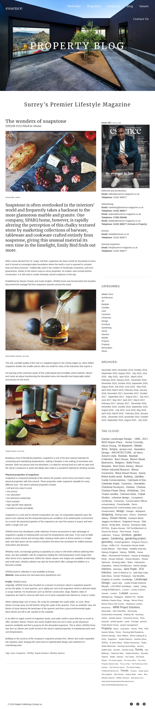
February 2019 (108, 380)
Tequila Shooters (42, 653)
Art (103, 301)
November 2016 (109, 407)
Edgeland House (131, 521)
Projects (105, 341)
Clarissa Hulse (128, 494)
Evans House (118, 528)
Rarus (116, 629)
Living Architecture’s (111, 589)
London (125, 590)
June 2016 (130, 410)
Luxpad (123, 593)
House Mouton (132, 559)
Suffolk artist (106, 650)
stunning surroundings (126, 646)
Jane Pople (130, 568)
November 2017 (131, 393)
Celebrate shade (110, 483)
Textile (112, 657)
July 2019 (136, 373)
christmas (133, 490)
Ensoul (125, 525)
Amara (113, 449)
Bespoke (106, 466)
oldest (104, 618)
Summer (116, 650)
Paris (142, 618)
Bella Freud (132, 462)
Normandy (132, 611)
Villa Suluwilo (119, 674)
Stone (104, 351)
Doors (133, 514)
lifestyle (105, 586)
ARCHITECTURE (121, 452)
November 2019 (125, 370)
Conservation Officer (136, 501)
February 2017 (108, 403)
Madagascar (107, 597)
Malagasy (118, 597)
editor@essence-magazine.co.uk (124, 194)
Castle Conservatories (113, 480)
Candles (105, 307)
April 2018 (106, 390)
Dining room (121, 514)
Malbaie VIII (130, 597)
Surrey (139, 649)
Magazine (94, 6)
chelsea (130, 487)
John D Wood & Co (122, 572)
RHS (141, 629)
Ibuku (130, 562)
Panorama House (130, 618)
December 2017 (115, 393)
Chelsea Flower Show (113, 490)
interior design (140, 565)
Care (104, 311)
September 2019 (109, 373)
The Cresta (129, 657)
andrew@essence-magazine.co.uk (125, 214)
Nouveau (139, 614)
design (120, 511)
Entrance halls (138, 525)
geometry (107, 541)
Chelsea (140, 487)
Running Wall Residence (133, 632)
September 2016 (140, 407)
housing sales (118, 562)
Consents (119, 501)
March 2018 (118, 390)
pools (127, 622)
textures (120, 657)
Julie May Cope (140, 572)
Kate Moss (107, 576)
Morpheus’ (106, 607)
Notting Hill (129, 614)
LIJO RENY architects (120, 586)
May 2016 (141, 410)
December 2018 (138, 380)
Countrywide (123, 504)
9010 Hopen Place (112, 442)
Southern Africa (140, 639)
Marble (105, 337)
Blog (130, 6)
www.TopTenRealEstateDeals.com (114, 685)
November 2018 (109, 383)
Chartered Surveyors (113, 487)
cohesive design (120, 497)
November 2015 (132, 417)
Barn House (121, 459)
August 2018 (108, 386)
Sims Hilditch (122, 636)
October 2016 (124, 407)
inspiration (106, 565)
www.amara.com (137, 678)
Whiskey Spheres (57, 653)
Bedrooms (107, 462)
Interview (117, 569)
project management (129, 625)
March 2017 (139, 400)
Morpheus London (134, 604)
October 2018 (124, 383)
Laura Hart (117, 583)
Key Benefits (139, 576)
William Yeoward (123, 678)
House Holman (116, 559)
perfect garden (117, 622)
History (123, 552)
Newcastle (106, 611)
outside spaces (115, 618)
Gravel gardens (122, 542)
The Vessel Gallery (133, 667)
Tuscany (133, 671)
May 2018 (141, 386)
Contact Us (141, 19)
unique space (143, 671)
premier (143, 622)
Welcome (74, 6)
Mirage (127, 600)
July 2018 (119, 386)
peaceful (105, 622)
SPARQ (30, 653)
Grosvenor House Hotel (132, 545)
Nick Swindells (119, 611)
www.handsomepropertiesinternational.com (118, 681)
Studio (143, 643)
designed (140, 511)
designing (107, 514)
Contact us (37, 704)
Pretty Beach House (110, 625)
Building (128, 476)
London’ (113, 593)
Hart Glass (122, 549)
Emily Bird (115, 525)
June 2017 (106, 400)
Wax (145, 674)
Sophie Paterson (125, 639)
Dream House (118, 518)
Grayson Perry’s (140, 542)
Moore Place (137, 600)
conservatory (108, 504)
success (140, 646)
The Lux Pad (125, 664)
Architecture (107, 297)
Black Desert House (126, 473)
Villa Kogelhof (107, 674)
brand (142, 473)
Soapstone (21, 653)
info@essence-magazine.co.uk (123, 247)
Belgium (119, 462)
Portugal (134, 622)
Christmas (106, 317)
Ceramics (106, 314)
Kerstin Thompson (122, 576)
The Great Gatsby (115, 660)
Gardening (106, 327)
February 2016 (132, 413)
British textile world (112, 476)
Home (37, 126)
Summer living (127, 650)
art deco (138, 452)
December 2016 (138, 403)
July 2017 (144, 396)
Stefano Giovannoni (131, 643)
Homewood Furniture (119, 555)
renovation (124, 629)
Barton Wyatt (137, 459)
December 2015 (115, 417)
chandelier (139, 483)
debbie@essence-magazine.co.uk (124, 221)
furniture (126, 534)
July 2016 (119, 410)
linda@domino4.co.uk (119, 234)
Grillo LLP (114, 545)
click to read (117, 123)
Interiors (105, 334)
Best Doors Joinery (123, 466)
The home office (130, 660)
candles (139, 476)
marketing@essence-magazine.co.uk (126, 207)
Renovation (107, 348)
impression (140, 562)
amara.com (125, 449)
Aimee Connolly (134, 442)
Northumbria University (112, 614)
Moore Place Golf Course (113, 604)
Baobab (105, 304)
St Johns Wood (116, 643)
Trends (124, 670)
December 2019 (109, 370)
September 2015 (115, 420)
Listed (136, 586)
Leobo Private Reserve (135, 583)
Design (105, 321)
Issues (144, 6)
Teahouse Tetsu (117, 653)
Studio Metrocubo (109, 646)
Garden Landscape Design (117, 438)
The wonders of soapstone (35, 121)
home (12, 653)
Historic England (110, 552)
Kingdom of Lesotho (111, 579)
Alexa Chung (109, 445)
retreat (134, 629)
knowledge (127, 579)
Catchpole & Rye (136, 480)
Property (113, 6)
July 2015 (142, 420)
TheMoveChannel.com (110, 671)
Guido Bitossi (108, 549)
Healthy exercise (138, 549)
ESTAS (105, 528)
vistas (140, 674)
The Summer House (116, 667)
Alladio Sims (107, 294)
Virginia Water (130, 674)
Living (143, 586)
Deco (134, 504)
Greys (104, 545)
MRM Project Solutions (126, 607)
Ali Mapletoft (125, 445)
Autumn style (109, 455)
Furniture (106, 324)
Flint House (125, 531)
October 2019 (140, 370)
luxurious (134, 593)
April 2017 (127, 400)
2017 (145, 438)
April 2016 (106, 413)
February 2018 (131, 390)
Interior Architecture (122, 565)
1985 (137, 438)
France (116, 535)
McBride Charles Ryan (112, 600)
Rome (118, 632)
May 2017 (117, 400)
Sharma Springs (108, 636)
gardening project (135, 538)
